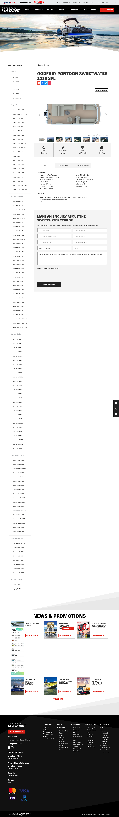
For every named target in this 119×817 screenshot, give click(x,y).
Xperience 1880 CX (18, 569)
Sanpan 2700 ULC (18, 131)
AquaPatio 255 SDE (18, 264)
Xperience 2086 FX (18, 556)
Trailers (50, 10)
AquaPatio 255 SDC (18, 306)
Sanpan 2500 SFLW (18, 122)
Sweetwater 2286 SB (19, 502)
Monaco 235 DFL (18, 373)
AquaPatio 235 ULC (18, 201)
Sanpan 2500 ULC (18, 127)
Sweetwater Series (17, 455)
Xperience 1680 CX (18, 564)
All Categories (91, 728)
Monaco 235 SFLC (18, 444)
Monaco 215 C (17, 339)
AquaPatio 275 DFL (18, 222)
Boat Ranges (61, 726)
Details (45, 165)
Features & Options (82, 165)
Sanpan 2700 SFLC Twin (20, 185)
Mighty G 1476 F (17, 589)
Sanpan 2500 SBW (18, 164)
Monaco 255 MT (17, 356)
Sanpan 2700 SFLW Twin (20, 190)
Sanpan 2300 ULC (18, 118)
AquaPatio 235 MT (18, 252)
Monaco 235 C (17, 343)
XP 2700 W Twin (17, 98)
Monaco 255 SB (17, 406)
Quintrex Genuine (90, 735)
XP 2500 (15, 77)
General (48, 724)
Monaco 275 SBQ (18, 440)
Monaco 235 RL (17, 381)
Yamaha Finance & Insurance (105, 733)
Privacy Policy (49, 734)
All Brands (90, 740)
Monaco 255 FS (17, 369)
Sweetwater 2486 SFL (19, 515)
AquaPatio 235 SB (18, 281)
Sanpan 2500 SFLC (18, 110)
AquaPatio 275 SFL (18, 235)
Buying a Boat (89, 10)
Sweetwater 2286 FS (19, 523)
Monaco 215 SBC (18, 427)
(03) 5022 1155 (15, 743)
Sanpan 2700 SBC (18, 160)
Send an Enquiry (101, 90)
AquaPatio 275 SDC (18, 310)
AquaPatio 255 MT (18, 256)
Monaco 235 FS (17, 364)
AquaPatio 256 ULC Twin (20, 327)
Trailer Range (91, 730)
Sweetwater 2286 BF (19, 519)
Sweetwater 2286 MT (19, 481)
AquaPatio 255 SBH (18, 290)
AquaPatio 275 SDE (18, 273)
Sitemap (108, 814)
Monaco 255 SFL (18, 394)
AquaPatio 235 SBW (18, 298)
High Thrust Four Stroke (77, 750)
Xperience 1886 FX (18, 552)
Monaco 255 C (17, 348)
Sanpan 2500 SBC (18, 156)
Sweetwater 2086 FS (19, 460)
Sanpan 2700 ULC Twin (19, 143)
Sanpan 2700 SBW (18, 173)
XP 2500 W (16, 81)
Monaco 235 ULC (18, 448)
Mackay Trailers (92, 747)
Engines (62, 10)
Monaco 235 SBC (18, 431)
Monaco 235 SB (17, 402)
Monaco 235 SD (17, 410)
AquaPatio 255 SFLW (19, 231)
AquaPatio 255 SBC (18, 294)
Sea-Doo (38, 10)
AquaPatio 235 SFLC (19, 239)
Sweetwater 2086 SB (19, 498)
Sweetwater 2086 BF (19, 494)
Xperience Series (17, 538)
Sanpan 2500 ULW (18, 177)
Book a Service (107, 10)
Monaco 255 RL (17, 390)
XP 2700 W (16, 90)
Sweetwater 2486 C (18, 477)
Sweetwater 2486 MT (19, 489)
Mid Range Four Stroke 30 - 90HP (78, 736)
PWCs (89, 732)
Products (75, 10)
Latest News (76, 3)
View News (59, 699)
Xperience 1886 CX (18, 573)
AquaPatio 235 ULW (18, 227)
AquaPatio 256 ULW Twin (20, 319)
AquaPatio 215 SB (18, 277)
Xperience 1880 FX (18, 548)
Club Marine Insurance (105, 738)
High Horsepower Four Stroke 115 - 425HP (78, 743)
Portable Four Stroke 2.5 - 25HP (77, 730)
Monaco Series (16, 334)
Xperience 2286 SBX (19, 543)
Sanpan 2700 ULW (18, 181)
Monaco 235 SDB (18, 360)
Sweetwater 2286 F (18, 531)
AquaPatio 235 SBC (18, 285)
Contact (47, 730)
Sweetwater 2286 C (18, 473)
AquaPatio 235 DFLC (19, 210)
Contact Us (66, 3)
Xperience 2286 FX (18, 560)
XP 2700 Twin (17, 94)
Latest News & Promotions (106, 751)
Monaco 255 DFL (18, 377)
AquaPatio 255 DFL (18, 214)
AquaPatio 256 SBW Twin (20, 315)
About (58, 3)
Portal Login (49, 732)
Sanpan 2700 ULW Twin (19, 148)
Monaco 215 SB (17, 398)
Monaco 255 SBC (18, 436)
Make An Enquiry (104, 742)
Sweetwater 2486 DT (19, 485)
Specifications (64, 165)
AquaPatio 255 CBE (18, 269)
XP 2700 (15, 85)
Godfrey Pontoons (62, 740)
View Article (32, 635)
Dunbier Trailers (90, 744)
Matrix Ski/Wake (62, 736)
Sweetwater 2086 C (18, 464)
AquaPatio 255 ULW (18, 248)
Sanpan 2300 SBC (18, 152)
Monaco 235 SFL (18, 385)
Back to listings (42, 65)
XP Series (14, 72)
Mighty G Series (16, 579)
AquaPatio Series (17, 196)
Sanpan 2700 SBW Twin (20, 114)
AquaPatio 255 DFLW (19, 218)
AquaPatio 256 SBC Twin (20, 323)
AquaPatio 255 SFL (18, 243)
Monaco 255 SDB (18, 423)
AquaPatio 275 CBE (18, 260)
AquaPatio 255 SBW (18, 302)
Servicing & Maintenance (106, 747)
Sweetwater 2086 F (18, 527)
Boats (27, 10)
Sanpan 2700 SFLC (18, 135)
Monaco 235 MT (17, 352)
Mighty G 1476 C (17, 585)
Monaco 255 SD (17, 419)
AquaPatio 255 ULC (18, 206)
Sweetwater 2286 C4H (19, 469)
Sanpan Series (16, 105)
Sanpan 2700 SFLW (18, 139)
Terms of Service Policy (49, 737)
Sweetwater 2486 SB (19, 506)
